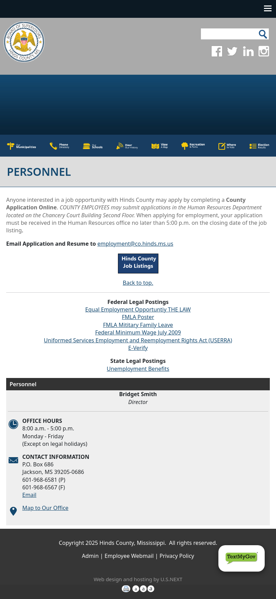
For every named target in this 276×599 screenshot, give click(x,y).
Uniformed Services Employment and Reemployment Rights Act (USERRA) (138, 340)
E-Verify (138, 348)
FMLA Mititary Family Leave (138, 325)
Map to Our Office (45, 508)
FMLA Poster (138, 317)
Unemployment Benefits (138, 368)
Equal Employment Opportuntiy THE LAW (138, 309)
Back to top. (138, 282)
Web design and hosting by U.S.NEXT (138, 579)
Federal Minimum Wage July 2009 (138, 332)
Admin (90, 556)
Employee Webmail (129, 556)
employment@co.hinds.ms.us (135, 243)
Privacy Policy (176, 556)
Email (29, 495)
